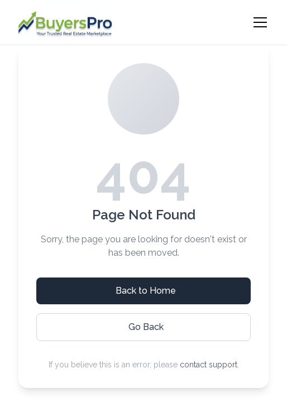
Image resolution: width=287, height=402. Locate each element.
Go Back (146, 327)
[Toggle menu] (260, 22)
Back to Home (146, 290)
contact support (208, 364)
